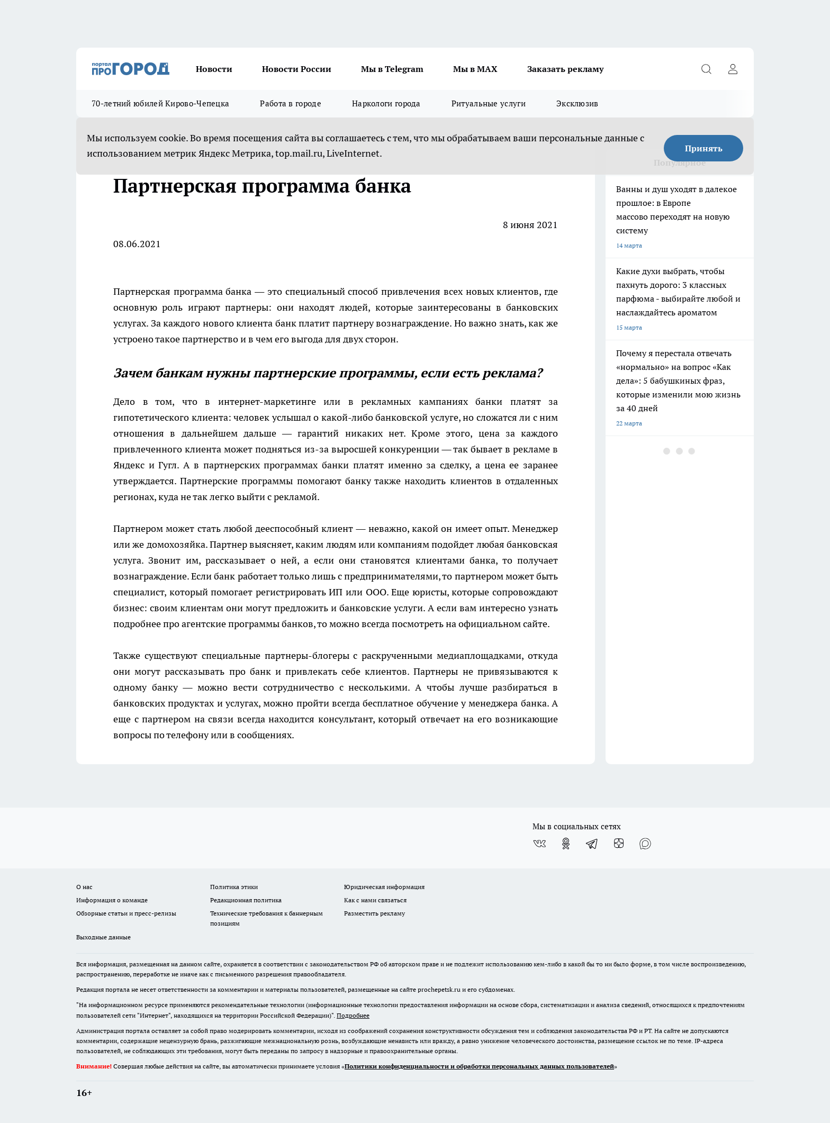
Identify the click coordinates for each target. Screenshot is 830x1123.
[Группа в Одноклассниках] (566, 843)
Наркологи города (386, 103)
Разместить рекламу (374, 913)
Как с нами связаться (375, 900)
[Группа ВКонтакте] (539, 843)
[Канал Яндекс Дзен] (619, 843)
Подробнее (353, 1015)
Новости (214, 69)
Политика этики (234, 887)
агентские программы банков (247, 624)
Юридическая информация (384, 887)
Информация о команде (112, 900)
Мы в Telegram (392, 69)
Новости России (296, 69)
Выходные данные (103, 937)
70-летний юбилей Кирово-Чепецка (160, 103)
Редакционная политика (246, 900)
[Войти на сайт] (732, 68)
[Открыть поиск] (706, 68)
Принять (704, 148)
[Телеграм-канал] (592, 843)
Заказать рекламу (565, 69)
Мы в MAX (475, 69)
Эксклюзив (577, 103)
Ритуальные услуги (489, 103)
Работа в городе (290, 103)
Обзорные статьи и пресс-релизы (126, 913)
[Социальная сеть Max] (645, 843)
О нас (84, 887)
